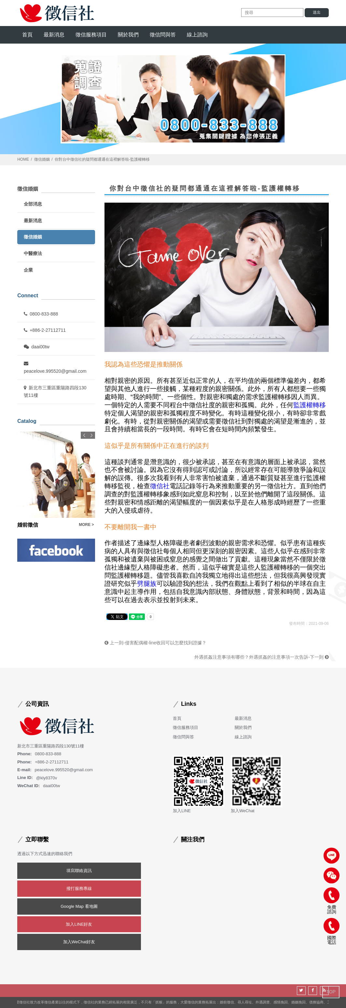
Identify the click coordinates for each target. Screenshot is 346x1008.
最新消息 (54, 34)
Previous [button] (84, 435)
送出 (317, 12)
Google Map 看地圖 (79, 906)
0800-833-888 (41, 313)
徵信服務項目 (91, 34)
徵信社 (160, 486)
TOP (331, 991)
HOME (23, 159)
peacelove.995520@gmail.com (55, 367)
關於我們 (128, 34)
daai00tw (36, 346)
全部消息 (33, 204)
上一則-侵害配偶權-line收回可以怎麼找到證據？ (155, 642)
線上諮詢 (197, 34)
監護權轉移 (309, 405)
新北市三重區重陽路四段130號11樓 (55, 391)
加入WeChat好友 (79, 941)
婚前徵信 (27, 525)
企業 (28, 270)
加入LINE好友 (79, 924)
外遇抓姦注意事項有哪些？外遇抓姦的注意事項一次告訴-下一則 (261, 657)
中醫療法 (33, 253)
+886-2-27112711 (45, 330)
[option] (56, 480)
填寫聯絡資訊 (79, 870)
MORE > (86, 524)
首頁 (27, 34)
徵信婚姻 (42, 159)
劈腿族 (147, 583)
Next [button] (91, 435)
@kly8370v (46, 777)
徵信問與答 (163, 34)
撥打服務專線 (79, 888)
